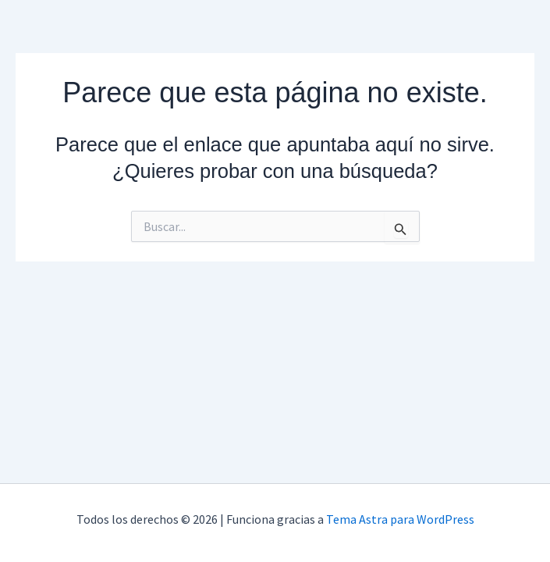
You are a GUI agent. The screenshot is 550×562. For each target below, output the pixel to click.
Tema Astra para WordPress (400, 519)
